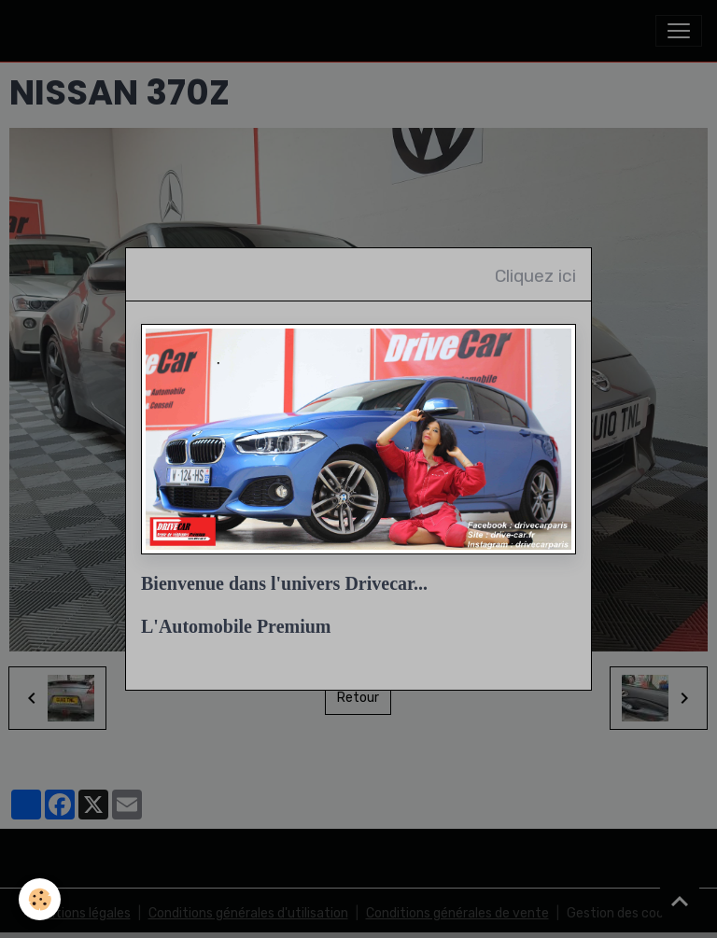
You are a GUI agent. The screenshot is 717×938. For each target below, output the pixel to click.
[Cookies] (40, 899)
